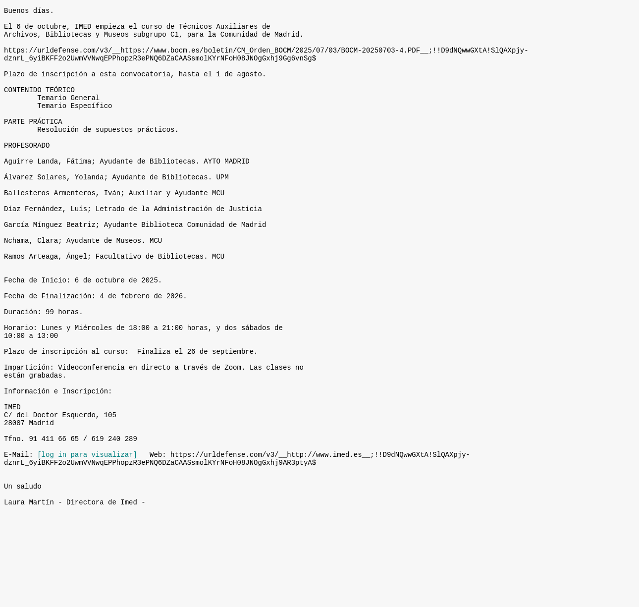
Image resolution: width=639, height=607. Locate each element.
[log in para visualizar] (87, 539)
